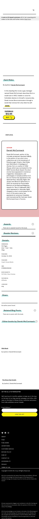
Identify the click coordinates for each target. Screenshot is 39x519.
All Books (4, 280)
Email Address (6, 407)
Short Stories (11, 274)
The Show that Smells (9, 380)
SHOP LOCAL (9, 135)
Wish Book (4, 348)
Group (10, 506)
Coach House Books (7, 262)
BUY (7, 117)
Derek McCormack (18, 85)
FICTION (3, 274)
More (7, 106)
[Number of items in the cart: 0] (33, 10)
